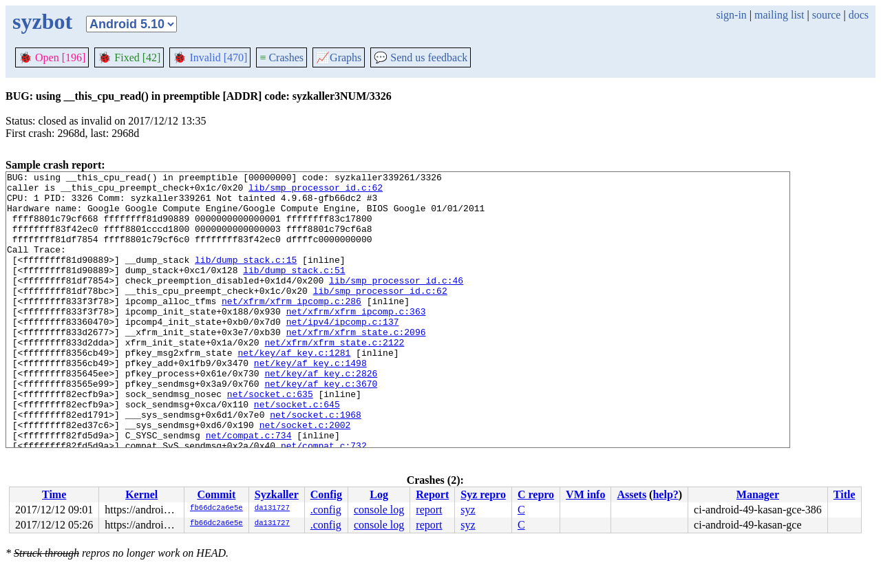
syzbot (42, 21)
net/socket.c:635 (270, 439)
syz (467, 509)
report (429, 509)
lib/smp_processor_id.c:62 (315, 191)
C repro (536, 494)
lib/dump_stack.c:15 (246, 278)
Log (379, 494)
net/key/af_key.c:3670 (320, 426)
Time (54, 494)
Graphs (338, 57)
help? (665, 494)
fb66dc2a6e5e (216, 508)
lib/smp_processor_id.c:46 (396, 303)
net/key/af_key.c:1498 (310, 402)
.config (325, 509)
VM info (585, 494)
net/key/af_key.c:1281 (293, 389)
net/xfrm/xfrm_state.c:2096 (356, 365)
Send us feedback (420, 57)
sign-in (731, 15)
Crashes (281, 57)
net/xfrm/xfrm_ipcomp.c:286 (291, 327)
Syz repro (483, 494)
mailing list (779, 15)
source (826, 15)
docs (859, 15)
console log (379, 509)
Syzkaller (277, 494)
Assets (631, 494)
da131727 (272, 508)
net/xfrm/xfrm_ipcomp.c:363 (356, 340)
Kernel (141, 494)
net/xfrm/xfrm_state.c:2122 (334, 377)
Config (326, 494)
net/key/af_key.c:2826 (320, 414)
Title (845, 494)
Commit (216, 494)
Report (432, 494)
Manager (757, 494)
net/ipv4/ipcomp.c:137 (342, 352)
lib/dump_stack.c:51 (294, 290)
